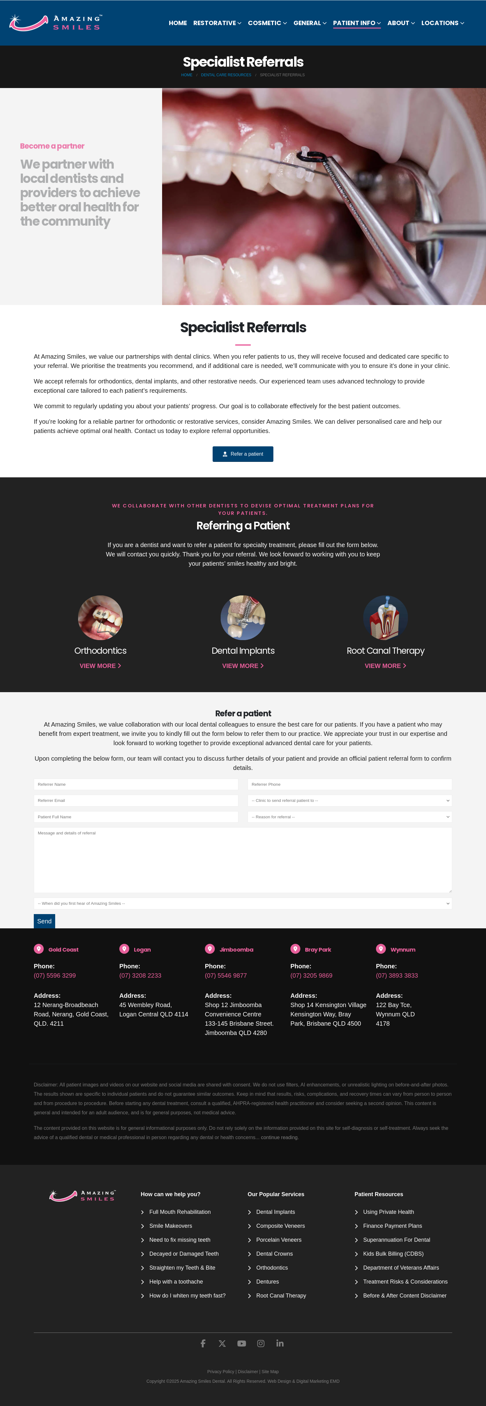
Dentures (267, 1282)
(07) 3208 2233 (140, 975)
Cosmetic (264, 23)
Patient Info (354, 23)
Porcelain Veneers (279, 1240)
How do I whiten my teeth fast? (187, 1296)
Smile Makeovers (170, 1226)
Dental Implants (275, 1212)
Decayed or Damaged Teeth (184, 1254)
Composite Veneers (280, 1226)
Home (178, 23)
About (398, 23)
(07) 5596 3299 (55, 975)
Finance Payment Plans (392, 1226)
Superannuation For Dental (396, 1240)
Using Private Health (388, 1212)
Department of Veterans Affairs (401, 1268)
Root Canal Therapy (281, 1296)
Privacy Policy (220, 1371)
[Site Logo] (59, 23)
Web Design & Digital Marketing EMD (303, 1381)
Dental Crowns (274, 1254)
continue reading (279, 1137)
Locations (440, 23)
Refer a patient (243, 454)
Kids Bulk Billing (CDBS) (393, 1254)
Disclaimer (248, 1371)
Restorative (214, 23)
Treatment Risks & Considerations (405, 1282)
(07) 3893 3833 (397, 975)
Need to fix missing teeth (179, 1240)
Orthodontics (272, 1268)
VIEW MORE (100, 665)
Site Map (270, 1371)
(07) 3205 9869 (311, 975)
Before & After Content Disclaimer (405, 1296)
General (307, 23)
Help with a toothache (176, 1282)
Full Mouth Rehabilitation (180, 1212)
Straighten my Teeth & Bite (182, 1268)
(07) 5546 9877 (226, 975)
